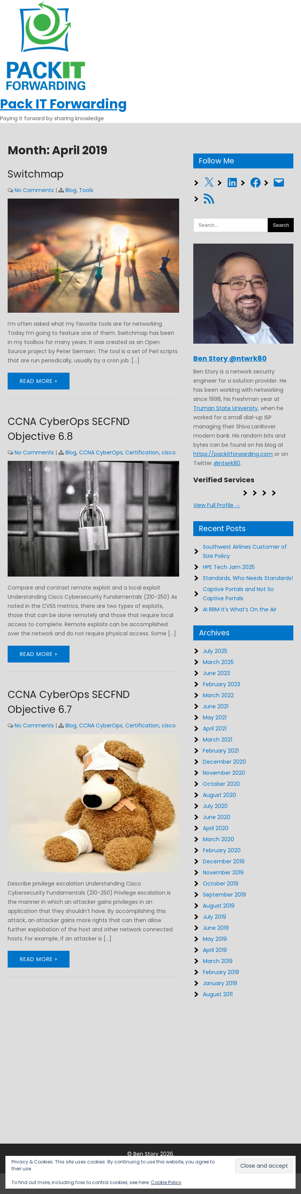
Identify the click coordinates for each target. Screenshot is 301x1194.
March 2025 (218, 662)
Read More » (38, 381)
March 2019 (218, 961)
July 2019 (214, 917)
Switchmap (36, 174)
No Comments (34, 190)
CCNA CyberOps (101, 452)
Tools (86, 190)
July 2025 (215, 651)
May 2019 (215, 939)
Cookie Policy (166, 1182)
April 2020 (215, 828)
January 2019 (220, 983)
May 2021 (215, 717)
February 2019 (221, 972)
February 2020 (222, 850)
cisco (169, 452)
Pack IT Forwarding (63, 104)
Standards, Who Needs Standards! (248, 578)
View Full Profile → (216, 505)
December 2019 (223, 861)
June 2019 (216, 928)
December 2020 (224, 762)
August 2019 (219, 906)
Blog (70, 190)
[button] (264, 1165)
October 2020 (221, 784)
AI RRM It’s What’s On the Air (240, 609)
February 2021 (221, 751)
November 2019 (223, 872)
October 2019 (220, 883)
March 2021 (217, 739)
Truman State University (225, 408)
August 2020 (219, 795)
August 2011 (218, 994)
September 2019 (224, 894)
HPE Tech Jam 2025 (229, 567)
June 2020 (216, 817)
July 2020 (215, 806)
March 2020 (218, 839)
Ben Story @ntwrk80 (230, 358)
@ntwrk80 (227, 463)
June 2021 (215, 706)
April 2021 (215, 728)
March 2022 (218, 695)
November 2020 (224, 773)
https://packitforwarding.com (233, 454)
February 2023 (221, 684)
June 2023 (216, 673)
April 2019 (215, 950)
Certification (142, 452)
